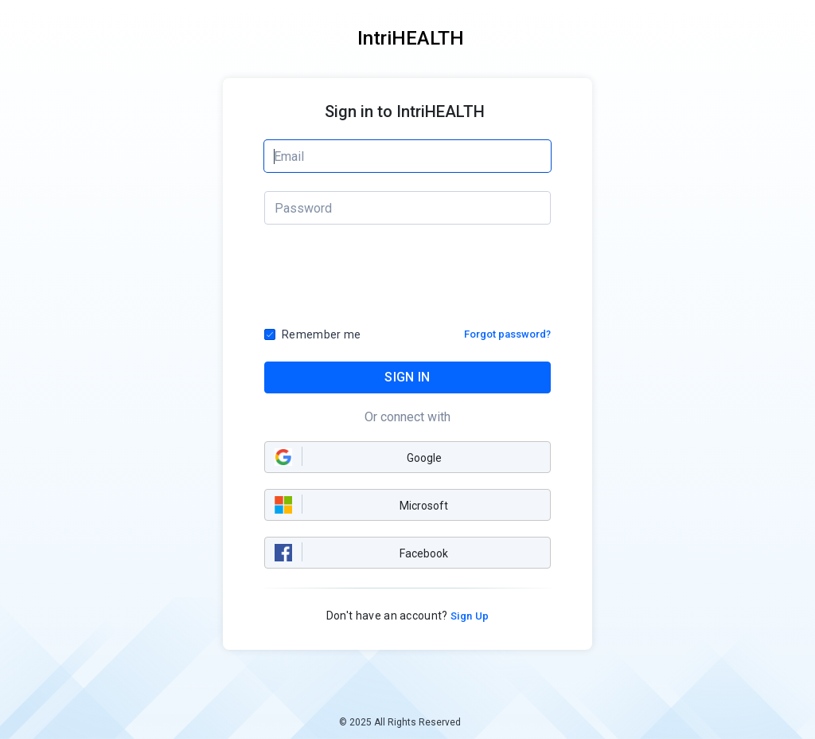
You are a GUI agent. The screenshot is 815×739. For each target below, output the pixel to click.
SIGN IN (407, 377)
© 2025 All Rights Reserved (400, 722)
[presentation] (408, 281)
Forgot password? (507, 334)
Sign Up (468, 616)
